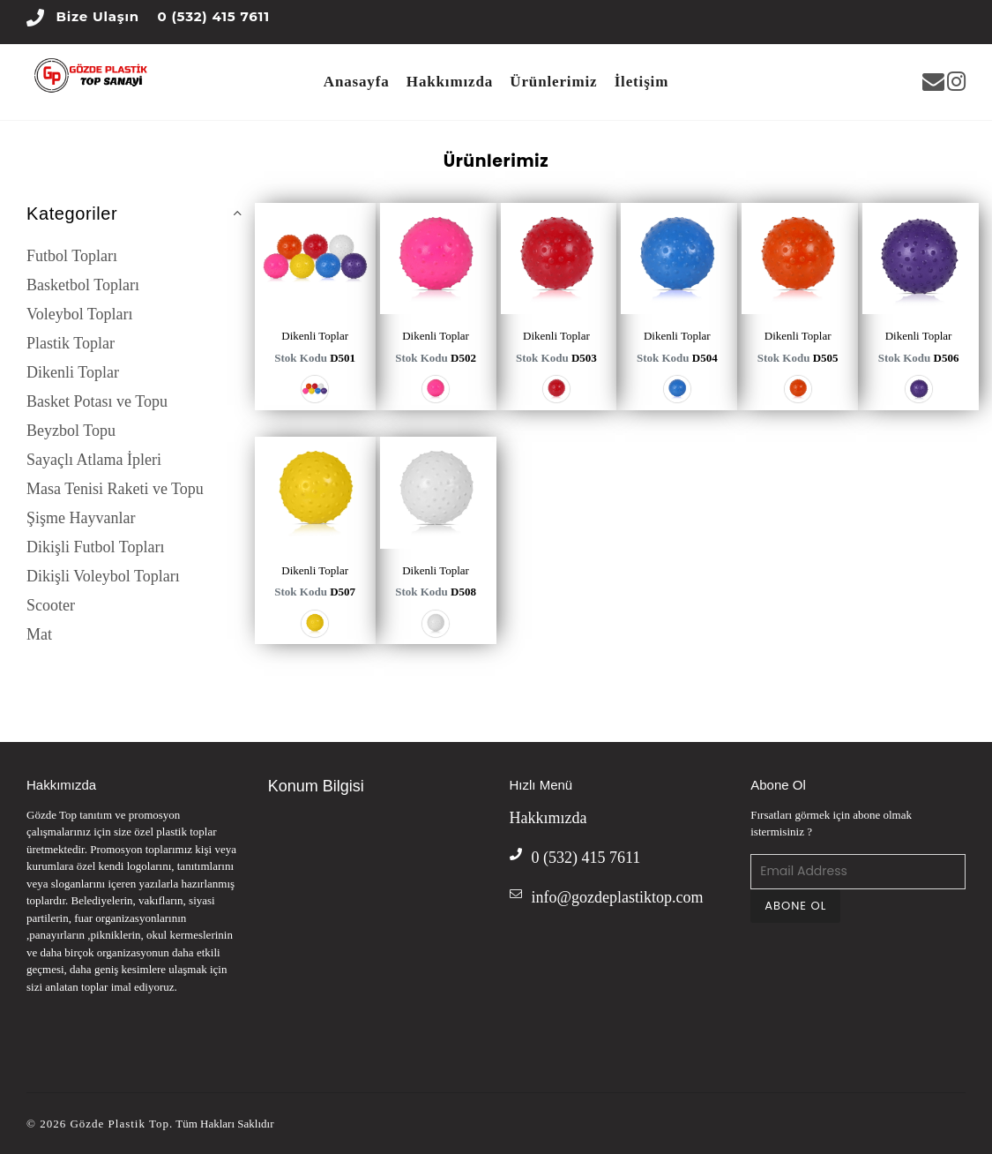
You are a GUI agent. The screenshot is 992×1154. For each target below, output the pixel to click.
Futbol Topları (71, 256)
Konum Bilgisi (316, 786)
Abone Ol (778, 784)
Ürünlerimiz (553, 81)
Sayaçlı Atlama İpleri (93, 459)
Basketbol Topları (82, 285)
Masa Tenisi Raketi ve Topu (115, 489)
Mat (39, 634)
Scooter (50, 605)
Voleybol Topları (79, 314)
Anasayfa (357, 81)
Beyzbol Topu (71, 430)
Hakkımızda (449, 81)
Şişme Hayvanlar (80, 518)
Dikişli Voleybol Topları (103, 576)
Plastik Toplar (70, 343)
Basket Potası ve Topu (97, 401)
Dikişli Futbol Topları (95, 547)
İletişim (642, 81)
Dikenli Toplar (72, 372)
